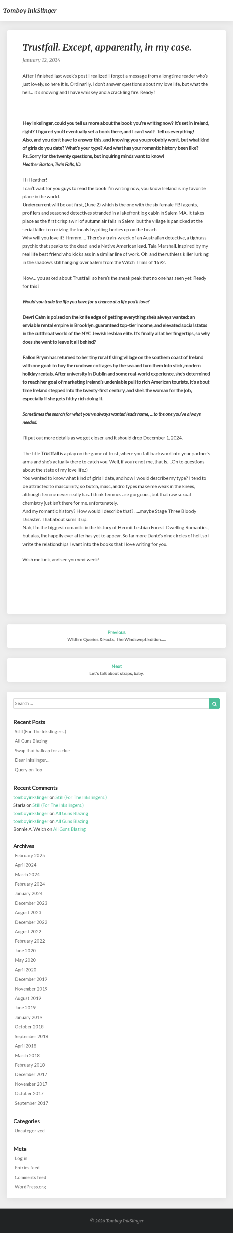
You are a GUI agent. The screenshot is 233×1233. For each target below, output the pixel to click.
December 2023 (31, 903)
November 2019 (31, 988)
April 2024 (25, 864)
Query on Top (28, 769)
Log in (21, 1158)
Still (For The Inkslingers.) (40, 731)
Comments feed (30, 1177)
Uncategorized (30, 1130)
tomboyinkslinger (31, 797)
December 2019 (31, 979)
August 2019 (28, 998)
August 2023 (28, 912)
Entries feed (27, 1167)
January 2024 (28, 893)
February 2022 (30, 941)
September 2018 (31, 1036)
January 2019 (28, 1017)
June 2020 (25, 950)
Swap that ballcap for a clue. (43, 750)
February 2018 (30, 1065)
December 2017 (31, 1074)
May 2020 (25, 960)
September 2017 (31, 1103)
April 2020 (25, 969)
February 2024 (30, 884)
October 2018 (29, 1026)
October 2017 (29, 1093)
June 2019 (25, 1007)
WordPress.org (30, 1186)
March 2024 (27, 874)
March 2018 (27, 1055)
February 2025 (30, 855)
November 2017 (31, 1084)
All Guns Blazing (31, 740)
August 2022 (28, 931)
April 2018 (25, 1045)
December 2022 (31, 922)
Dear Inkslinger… (32, 760)
